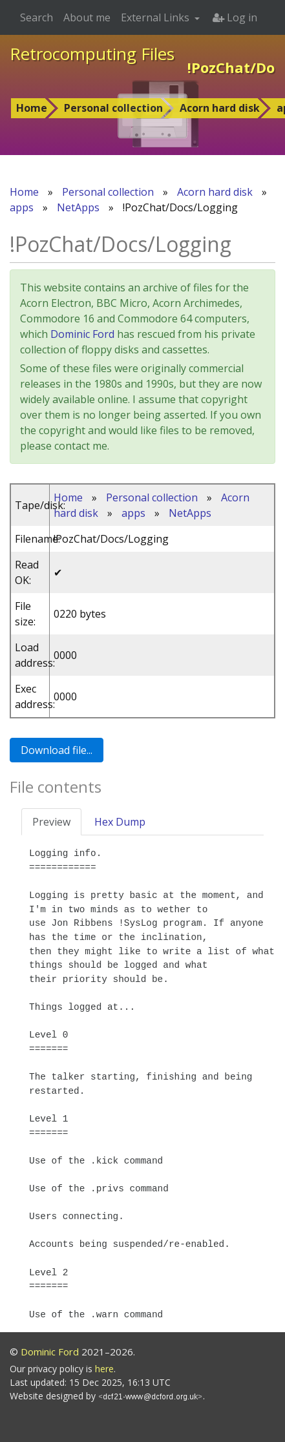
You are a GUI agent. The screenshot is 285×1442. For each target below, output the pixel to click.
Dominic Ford (82, 334)
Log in (235, 17)
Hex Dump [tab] (119, 822)
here (104, 1369)
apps (22, 207)
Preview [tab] (51, 822)
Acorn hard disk (220, 108)
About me (87, 17)
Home (31, 108)
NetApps (78, 207)
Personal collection (113, 108)
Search (36, 17)
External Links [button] (156, 17)
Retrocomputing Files (92, 53)
